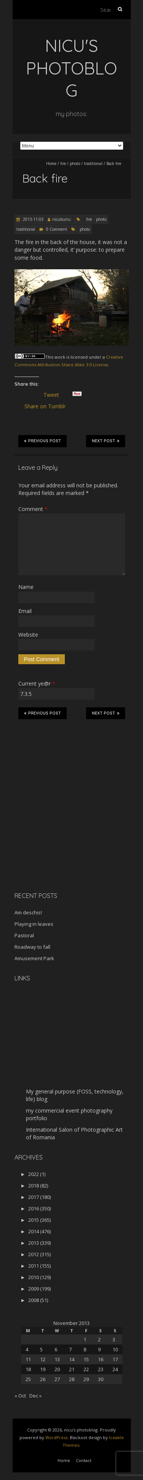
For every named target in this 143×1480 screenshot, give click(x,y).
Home (51, 163)
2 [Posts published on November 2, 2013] (99, 1339)
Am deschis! (28, 912)
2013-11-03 (32, 219)
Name (26, 586)
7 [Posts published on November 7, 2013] (70, 1349)
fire (63, 163)
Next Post (105, 441)
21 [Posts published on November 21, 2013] (71, 1369)
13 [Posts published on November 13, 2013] (57, 1359)
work (60, 357)
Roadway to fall (32, 946)
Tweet (54, 394)
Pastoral (24, 935)
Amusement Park (34, 958)
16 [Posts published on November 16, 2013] (100, 1359)
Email (25, 611)
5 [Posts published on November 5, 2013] (41, 1349)
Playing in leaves (33, 923)
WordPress (56, 1437)
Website (28, 634)
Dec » (35, 1395)
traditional (93, 163)
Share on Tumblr (48, 406)
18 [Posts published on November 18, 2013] (28, 1369)
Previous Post (42, 441)
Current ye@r (36, 683)
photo (75, 163)
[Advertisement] (62, 832)
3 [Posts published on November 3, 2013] (113, 1339)
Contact (84, 1460)
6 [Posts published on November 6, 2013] (56, 1349)
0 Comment (56, 229)
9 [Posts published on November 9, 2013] (99, 1349)
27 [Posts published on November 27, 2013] (57, 1379)
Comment (32, 509)
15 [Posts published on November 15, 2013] (86, 1359)
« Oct (20, 1395)
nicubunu (61, 219)
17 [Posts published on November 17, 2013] (115, 1359)
